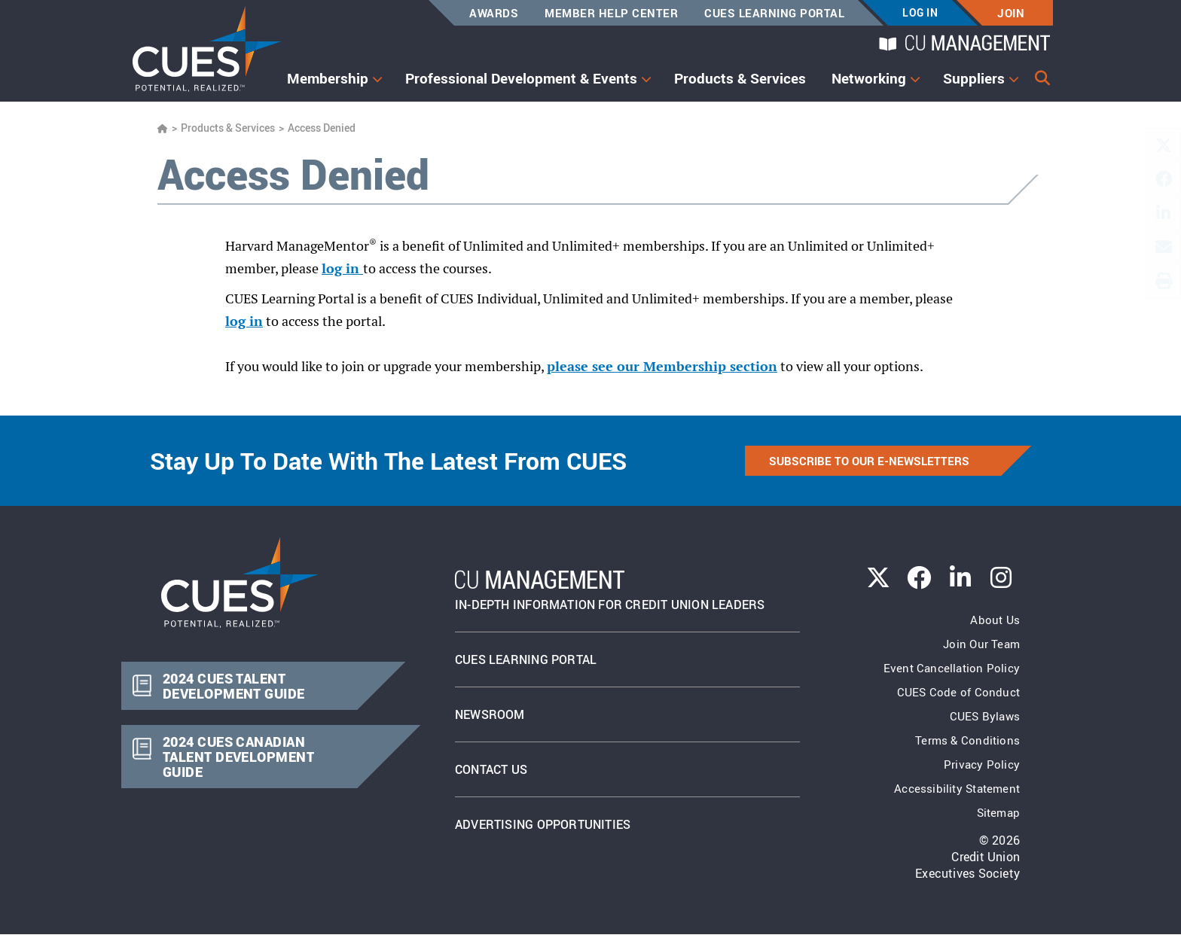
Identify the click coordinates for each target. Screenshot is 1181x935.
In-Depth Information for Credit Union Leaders (609, 591)
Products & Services (740, 78)
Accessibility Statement (957, 788)
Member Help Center (611, 12)
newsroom (490, 714)
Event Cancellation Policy (951, 667)
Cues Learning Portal (526, 659)
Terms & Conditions (967, 740)
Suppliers (974, 78)
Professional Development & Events (521, 78)
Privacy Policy (982, 764)
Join (1010, 12)
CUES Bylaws (985, 715)
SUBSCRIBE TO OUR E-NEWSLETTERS (869, 460)
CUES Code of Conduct (958, 691)
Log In (920, 12)
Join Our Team (981, 643)
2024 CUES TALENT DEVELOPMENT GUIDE (233, 685)
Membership (327, 78)
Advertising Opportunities (542, 824)
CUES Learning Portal (774, 12)
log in (342, 268)
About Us (995, 619)
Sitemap (998, 812)
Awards (493, 12)
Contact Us (491, 769)
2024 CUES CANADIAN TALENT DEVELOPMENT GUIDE (237, 756)
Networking (869, 78)
